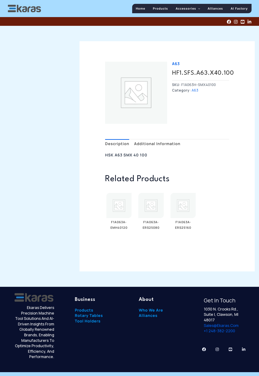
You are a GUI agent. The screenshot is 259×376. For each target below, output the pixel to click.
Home (146, 9)
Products (164, 9)
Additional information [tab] (157, 144)
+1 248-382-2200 (219, 332)
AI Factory (239, 9)
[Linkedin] (249, 23)
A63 (176, 64)
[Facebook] (229, 23)
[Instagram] (236, 23)
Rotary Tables (89, 316)
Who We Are (151, 311)
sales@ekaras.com (221, 326)
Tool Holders (88, 322)
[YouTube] (242, 23)
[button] (201, 9)
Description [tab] (117, 144)
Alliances (217, 9)
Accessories (191, 9)
